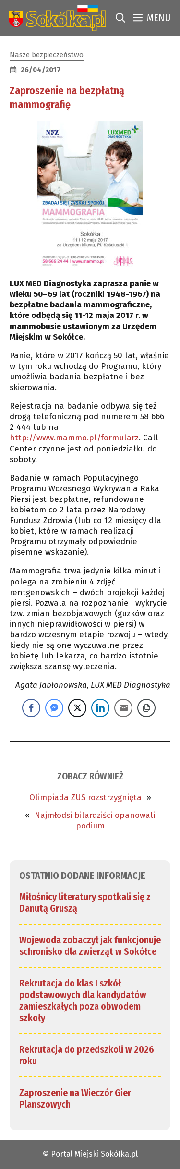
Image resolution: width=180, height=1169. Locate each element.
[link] (55, 18)
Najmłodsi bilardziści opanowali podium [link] (95, 820)
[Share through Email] (123, 708)
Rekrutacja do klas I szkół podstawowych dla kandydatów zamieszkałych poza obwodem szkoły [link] (82, 1000)
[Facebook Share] (31, 708)
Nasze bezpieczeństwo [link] (47, 54)
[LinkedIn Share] (100, 708)
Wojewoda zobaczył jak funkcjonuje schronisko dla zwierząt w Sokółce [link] (90, 945)
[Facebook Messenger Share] (54, 708)
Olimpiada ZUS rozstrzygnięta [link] (85, 797)
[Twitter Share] (77, 708)
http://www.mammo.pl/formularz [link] (74, 438)
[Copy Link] (146, 708)
